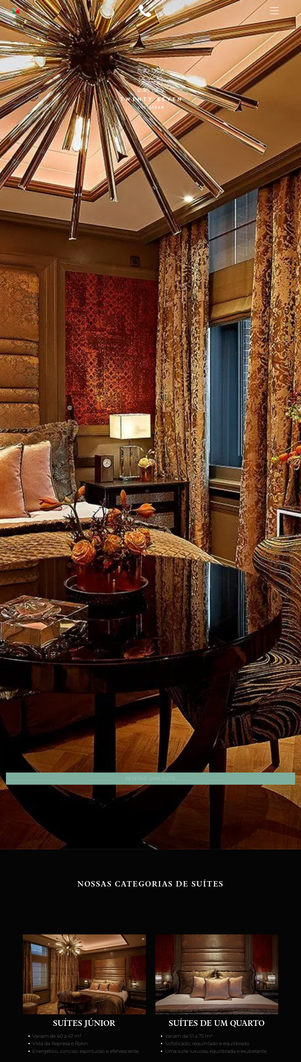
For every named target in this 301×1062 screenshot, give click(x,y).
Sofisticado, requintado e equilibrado (208, 1043)
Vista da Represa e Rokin (60, 1043)
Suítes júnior (84, 1024)
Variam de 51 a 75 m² (189, 1036)
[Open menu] (274, 10)
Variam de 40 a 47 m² (57, 1036)
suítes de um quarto (217, 1024)
